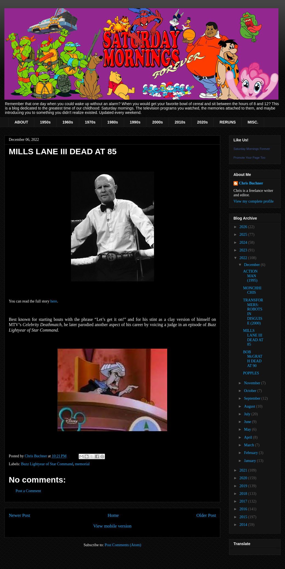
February (251, 453)
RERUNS (228, 122)
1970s (90, 122)
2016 (244, 509)
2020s (202, 122)
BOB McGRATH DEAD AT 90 (252, 359)
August (250, 406)
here (53, 301)
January (250, 461)
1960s (67, 122)
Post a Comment (28, 491)
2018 (244, 494)
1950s (45, 122)
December (252, 265)
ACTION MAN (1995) (250, 276)
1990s (135, 122)
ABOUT (21, 122)
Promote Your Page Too (249, 157)
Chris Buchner (251, 183)
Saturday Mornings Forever (251, 148)
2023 (244, 250)
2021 (244, 470)
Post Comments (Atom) (123, 545)
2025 (244, 234)
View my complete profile (253, 201)
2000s (157, 122)
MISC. (252, 122)
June (248, 422)
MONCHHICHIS (252, 290)
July (247, 414)
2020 (244, 478)
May (248, 429)
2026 (244, 227)
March (249, 445)
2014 (244, 525)
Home (113, 515)
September (252, 398)
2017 (244, 501)
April (248, 437)
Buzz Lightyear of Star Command (47, 464)
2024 (244, 242)
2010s (180, 122)
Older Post (206, 515)
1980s (112, 122)
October (250, 391)
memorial (82, 464)
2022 (244, 258)
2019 (244, 486)
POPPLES (251, 373)
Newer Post (19, 515)
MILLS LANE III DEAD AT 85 (253, 337)
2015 (244, 517)
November (252, 383)
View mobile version (112, 526)
